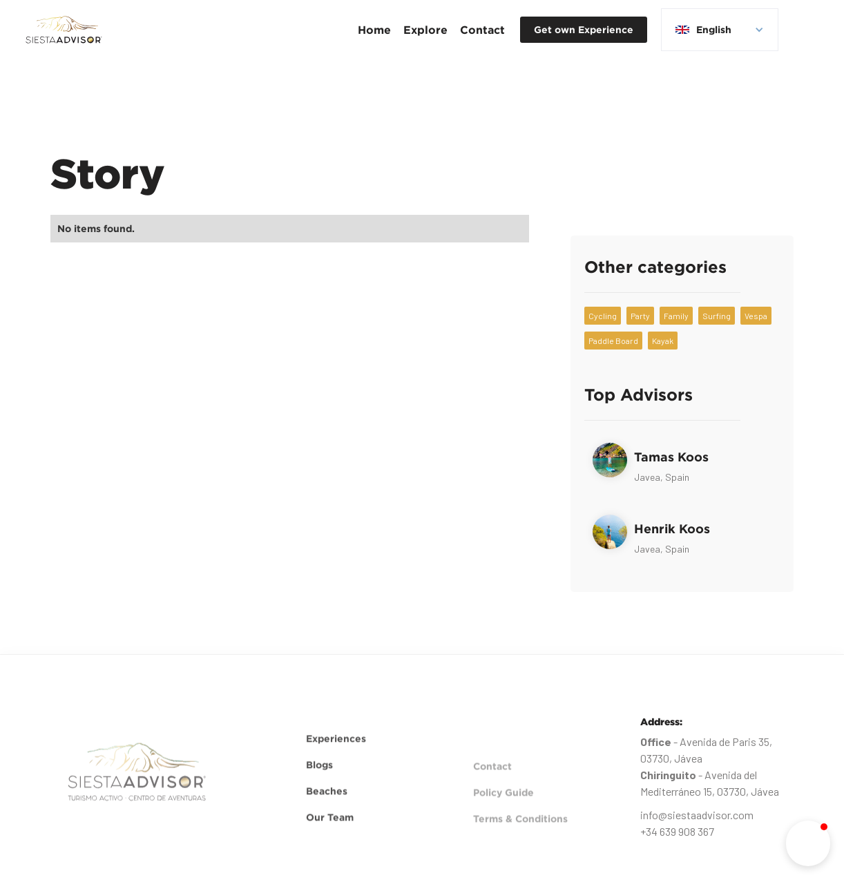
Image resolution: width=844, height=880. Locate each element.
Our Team (330, 828)
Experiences (336, 750)
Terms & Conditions (520, 841)
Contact (482, 29)
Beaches (326, 802)
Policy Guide (503, 815)
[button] (425, 30)
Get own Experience (583, 29)
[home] (64, 30)
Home (374, 29)
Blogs (319, 776)
